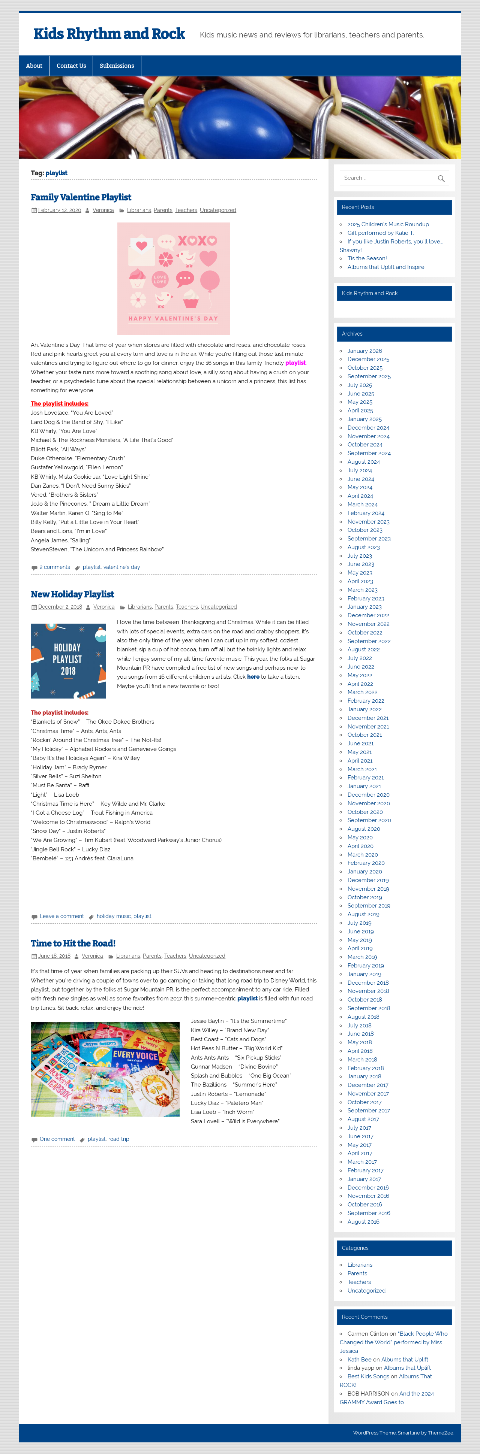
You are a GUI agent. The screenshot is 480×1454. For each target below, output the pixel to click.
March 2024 (363, 504)
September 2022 (369, 641)
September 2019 (369, 905)
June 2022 (361, 666)
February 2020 (366, 863)
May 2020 (360, 837)
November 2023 (369, 521)
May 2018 (360, 1042)
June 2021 (361, 743)
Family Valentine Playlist (81, 198)
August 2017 (363, 1119)
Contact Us (71, 66)
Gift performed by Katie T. (381, 233)
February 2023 (366, 598)
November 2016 (368, 1196)
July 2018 (360, 1025)
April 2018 (360, 1051)
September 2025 (369, 376)
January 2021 (364, 786)
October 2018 (365, 999)
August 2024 (364, 461)
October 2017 (365, 1102)
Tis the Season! (367, 258)
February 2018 (366, 1068)
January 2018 (364, 1076)
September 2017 (369, 1110)
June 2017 (361, 1136)
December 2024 (368, 427)
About (34, 66)
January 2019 (364, 974)
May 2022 (360, 675)
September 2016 (369, 1213)
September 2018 (369, 1008)
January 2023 (365, 606)
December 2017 (368, 1085)
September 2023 (369, 538)
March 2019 (362, 957)
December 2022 (368, 615)
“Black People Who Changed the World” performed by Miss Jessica (394, 1342)
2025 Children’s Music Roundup (388, 224)
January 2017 (364, 1179)
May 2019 (360, 940)
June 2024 (361, 479)
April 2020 (361, 846)
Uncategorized (218, 210)
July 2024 (360, 470)
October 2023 (365, 530)
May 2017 (360, 1145)
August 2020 (364, 829)
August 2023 (364, 547)
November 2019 (368, 888)
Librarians (139, 210)
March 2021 (362, 769)
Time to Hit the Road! (73, 944)
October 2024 (365, 444)
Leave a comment (62, 916)
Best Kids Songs (368, 1376)
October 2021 (365, 734)
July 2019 (360, 923)
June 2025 (361, 393)
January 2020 (365, 871)
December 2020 (369, 794)
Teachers (186, 210)
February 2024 (366, 513)
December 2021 (368, 718)
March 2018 (362, 1059)
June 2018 (361, 1033)
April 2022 (360, 684)
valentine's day (122, 567)
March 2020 (363, 854)
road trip (118, 1139)
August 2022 (364, 649)
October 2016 (365, 1204)
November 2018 (368, 991)
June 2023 (361, 564)
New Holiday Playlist (72, 595)
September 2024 (369, 453)
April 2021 (360, 760)
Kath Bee (360, 1359)
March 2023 (363, 590)
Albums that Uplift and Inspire (386, 267)
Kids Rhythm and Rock (109, 34)
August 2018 (364, 1017)
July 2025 (360, 385)
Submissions (117, 66)
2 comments (55, 567)
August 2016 (364, 1221)
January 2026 (365, 351)
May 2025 (360, 402)
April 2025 (360, 410)
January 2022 (365, 709)
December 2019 (368, 880)
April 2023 (360, 581)
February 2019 (366, 965)
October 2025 (365, 367)
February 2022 (366, 700)
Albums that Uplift (404, 1359)
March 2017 (362, 1161)
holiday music (114, 916)
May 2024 (360, 487)
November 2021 (368, 726)
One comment (57, 1139)
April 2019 (360, 948)
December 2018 (368, 982)
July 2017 (359, 1127)
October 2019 (365, 897)
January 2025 (365, 419)
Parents (163, 210)
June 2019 (361, 931)
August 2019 (364, 914)
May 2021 (360, 752)
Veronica (103, 210)
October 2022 (365, 632)
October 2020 (365, 812)
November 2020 (369, 803)
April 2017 (360, 1153)
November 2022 (369, 624)
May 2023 (360, 572)
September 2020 (369, 820)
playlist (295, 363)
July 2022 (360, 658)
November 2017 (368, 1093)
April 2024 (360, 496)
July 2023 (360, 555)
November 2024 (369, 436)
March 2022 (363, 692)
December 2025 (368, 359)
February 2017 (366, 1170)
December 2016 (368, 1187)
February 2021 (366, 777)
